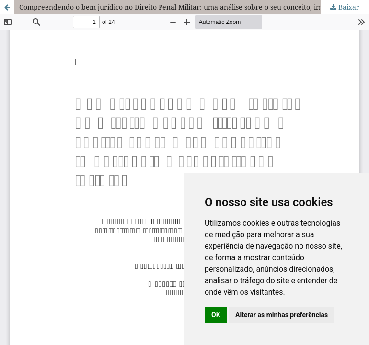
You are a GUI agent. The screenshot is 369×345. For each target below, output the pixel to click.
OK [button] (215, 315)
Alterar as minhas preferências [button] (281, 315)
